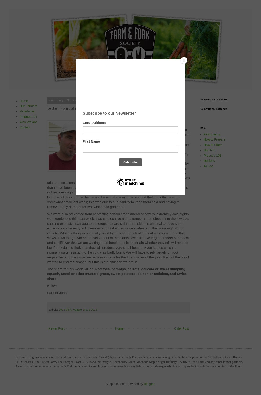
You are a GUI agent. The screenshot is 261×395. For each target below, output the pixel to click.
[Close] (184, 60)
